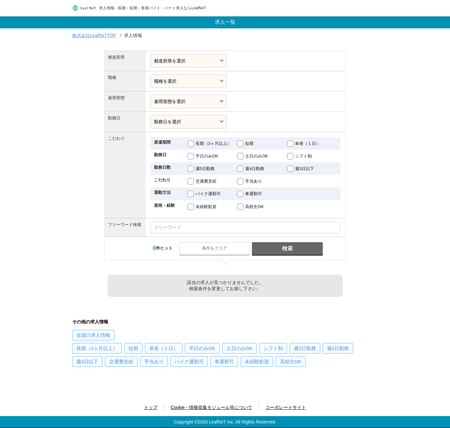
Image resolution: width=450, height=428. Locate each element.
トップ (151, 407)
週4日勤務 (254, 168)
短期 (249, 143)
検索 (287, 248)
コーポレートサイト (285, 407)
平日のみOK (207, 156)
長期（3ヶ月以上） (213, 143)
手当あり (253, 181)
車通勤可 (253, 193)
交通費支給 (206, 181)
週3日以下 (304, 168)
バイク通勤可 (208, 193)
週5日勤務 (205, 168)
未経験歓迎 (206, 206)
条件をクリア (214, 248)
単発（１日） (307, 143)
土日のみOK (256, 156)
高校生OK (254, 206)
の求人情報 (93, 335)
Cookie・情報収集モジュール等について (212, 407)
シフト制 (303, 156)
